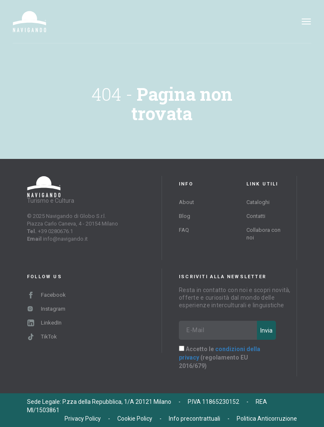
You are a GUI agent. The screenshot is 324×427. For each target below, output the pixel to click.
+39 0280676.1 (55, 231)
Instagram (46, 309)
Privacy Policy (83, 418)
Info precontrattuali (194, 418)
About (186, 202)
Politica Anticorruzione (267, 418)
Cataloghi (258, 202)
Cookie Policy (134, 418)
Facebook (46, 295)
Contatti (255, 216)
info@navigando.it (65, 239)
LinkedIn (44, 323)
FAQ (184, 230)
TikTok (42, 336)
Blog (184, 216)
